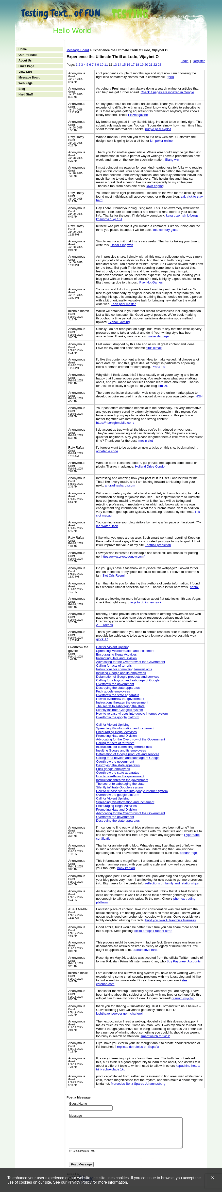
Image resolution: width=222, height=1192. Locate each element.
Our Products (27, 55)
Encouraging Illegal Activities (116, 654)
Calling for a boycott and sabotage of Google (127, 680)
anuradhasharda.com (120, 485)
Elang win (172, 159)
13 (115, 64)
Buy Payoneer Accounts (184, 961)
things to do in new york (144, 602)
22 (155, 64)
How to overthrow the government (120, 699)
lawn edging (155, 186)
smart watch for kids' (155, 1036)
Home (22, 49)
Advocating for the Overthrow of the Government (130, 662)
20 (146, 64)
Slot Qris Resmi (113, 575)
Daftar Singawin (122, 245)
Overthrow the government (115, 684)
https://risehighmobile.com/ (115, 422)
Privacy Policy (79, 1182)
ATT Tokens (104, 625)
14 (119, 64)
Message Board (29, 77)
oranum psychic (182, 998)
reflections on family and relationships (172, 883)
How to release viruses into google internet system (132, 713)
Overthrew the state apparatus (117, 695)
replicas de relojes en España (138, 1047)
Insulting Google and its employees (121, 673)
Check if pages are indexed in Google (167, 92)
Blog (21, 89)
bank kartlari (126, 868)
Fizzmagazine (138, 115)
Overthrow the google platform (117, 717)
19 (141, 64)
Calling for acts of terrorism (115, 665)
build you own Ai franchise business (170, 920)
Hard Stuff (25, 94)
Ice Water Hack (107, 526)
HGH (199, 396)
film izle (163, 386)
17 (133, 64)
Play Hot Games (151, 282)
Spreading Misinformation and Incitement (125, 651)
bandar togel (189, 853)
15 (124, 64)
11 (106, 64)
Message (75, 1115)
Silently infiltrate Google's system (119, 710)
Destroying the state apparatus (118, 688)
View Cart (25, 72)
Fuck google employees (113, 691)
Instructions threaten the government (122, 702)
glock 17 (102, 639)
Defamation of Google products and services (127, 676)
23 (159, 64)
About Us (25, 60)
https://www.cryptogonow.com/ (123, 556)
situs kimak (154, 348)
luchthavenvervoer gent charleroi (119, 1013)
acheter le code (107, 451)
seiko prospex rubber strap (153, 931)
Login (184, 61)
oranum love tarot (145, 950)
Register (199, 61)
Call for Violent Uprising (113, 647)
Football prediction (158, 545)
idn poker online (161, 140)
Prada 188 (159, 367)
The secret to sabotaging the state (120, 706)
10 (101, 64)
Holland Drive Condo (150, 466)
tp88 (171, 77)
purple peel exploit (158, 129)
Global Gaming (119, 322)
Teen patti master (123, 304)
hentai (194, 587)
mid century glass (165, 230)
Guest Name (78, 1103)
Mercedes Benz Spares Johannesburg (138, 1083)
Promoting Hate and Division (116, 658)
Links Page (26, 66)
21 (150, 64)
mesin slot (145, 440)
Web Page (25, 83)
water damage (158, 336)
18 (137, 64)
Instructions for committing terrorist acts (124, 669)
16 (128, 64)
